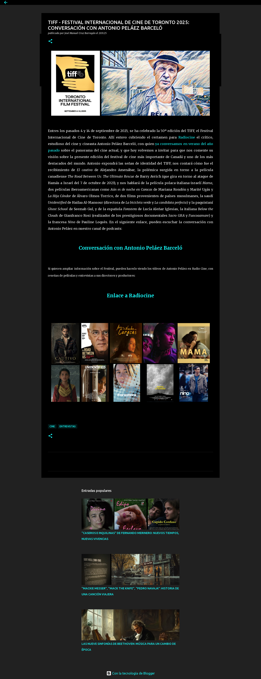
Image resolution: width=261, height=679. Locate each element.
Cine (52, 426)
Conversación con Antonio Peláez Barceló (130, 248)
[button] (50, 41)
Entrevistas (68, 426)
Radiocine (186, 137)
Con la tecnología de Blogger (130, 673)
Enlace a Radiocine (130, 295)
